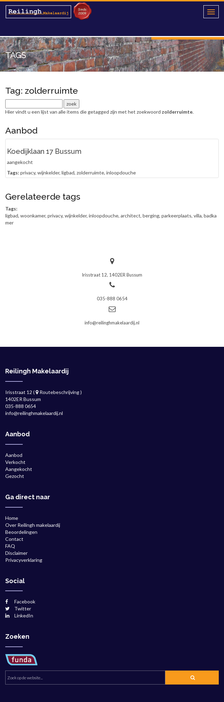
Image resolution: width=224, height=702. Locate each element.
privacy (27, 173)
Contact (14, 539)
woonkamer (32, 216)
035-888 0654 (112, 298)
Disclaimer (16, 553)
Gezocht (14, 476)
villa (198, 216)
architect (130, 216)
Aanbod (13, 455)
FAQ (10, 546)
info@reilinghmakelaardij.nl (112, 322)
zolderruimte (90, 173)
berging (151, 216)
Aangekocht (18, 469)
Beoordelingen (21, 532)
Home (11, 518)
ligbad (68, 173)
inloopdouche (121, 173)
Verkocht (15, 462)
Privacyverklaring (23, 560)
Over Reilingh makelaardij (32, 525)
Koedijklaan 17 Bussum (44, 151)
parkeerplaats (176, 216)
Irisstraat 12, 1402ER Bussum (112, 275)
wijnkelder (48, 173)
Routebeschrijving (57, 392)
